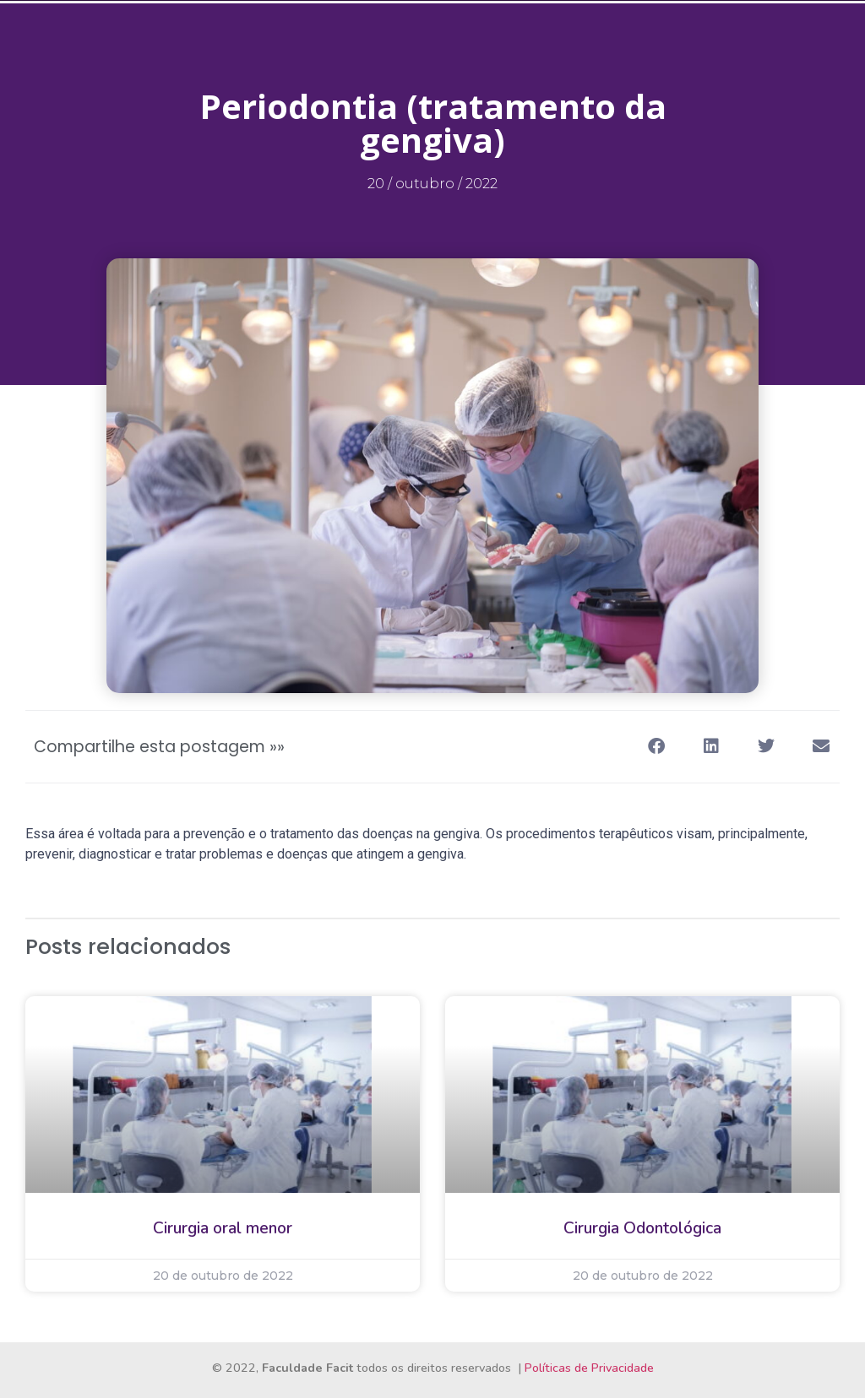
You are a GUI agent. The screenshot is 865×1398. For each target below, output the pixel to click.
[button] (656, 747)
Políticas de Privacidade (589, 1367)
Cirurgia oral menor (222, 1227)
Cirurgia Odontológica (642, 1227)
